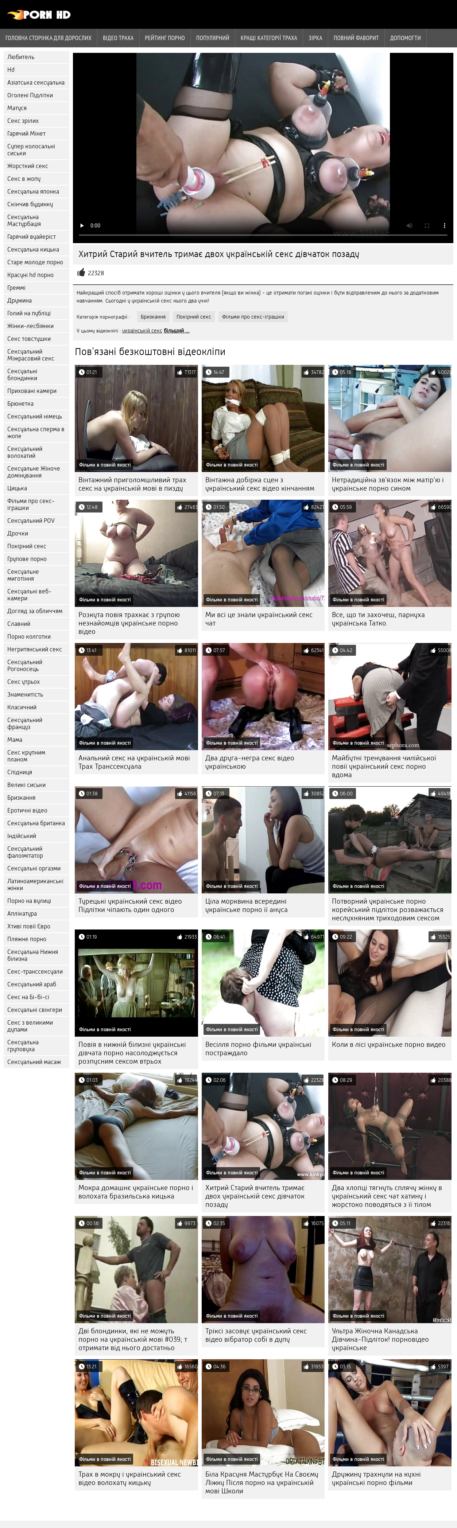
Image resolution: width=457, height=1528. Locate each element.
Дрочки (17, 533)
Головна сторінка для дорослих (48, 38)
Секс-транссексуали (35, 971)
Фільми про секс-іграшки (31, 504)
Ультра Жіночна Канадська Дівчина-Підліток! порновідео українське (380, 1339)
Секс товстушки (29, 338)
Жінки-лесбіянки (30, 326)
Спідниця (19, 772)
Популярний (212, 38)
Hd (11, 69)
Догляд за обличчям (34, 611)
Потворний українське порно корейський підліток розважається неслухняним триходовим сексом (388, 909)
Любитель (20, 57)
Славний (18, 623)
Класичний (21, 707)
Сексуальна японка (33, 191)
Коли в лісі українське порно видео (389, 1044)
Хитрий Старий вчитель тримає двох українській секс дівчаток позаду (255, 1196)
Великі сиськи (26, 784)
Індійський (21, 836)
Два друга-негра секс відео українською (249, 762)
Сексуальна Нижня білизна (32, 955)
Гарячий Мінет (26, 133)
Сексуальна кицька (33, 249)
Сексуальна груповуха (23, 1046)
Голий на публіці (29, 313)
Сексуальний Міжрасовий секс (30, 355)
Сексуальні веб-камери (29, 595)
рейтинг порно (165, 38)
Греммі (16, 287)
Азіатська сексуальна (36, 82)
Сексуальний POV (31, 520)
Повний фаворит (356, 38)
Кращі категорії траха (269, 38)
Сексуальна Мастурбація (24, 220)
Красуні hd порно (30, 275)
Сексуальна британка (36, 823)
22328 (96, 273)
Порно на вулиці (29, 900)
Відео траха (118, 38)
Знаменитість (25, 694)
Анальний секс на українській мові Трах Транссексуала (134, 762)
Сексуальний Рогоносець (24, 666)
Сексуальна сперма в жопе (36, 433)
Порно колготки (29, 636)
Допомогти (405, 38)
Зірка (315, 38)
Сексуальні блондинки (22, 375)
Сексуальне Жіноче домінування (33, 472)
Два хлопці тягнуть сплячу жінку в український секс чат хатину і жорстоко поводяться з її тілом (387, 1196)
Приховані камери (32, 390)
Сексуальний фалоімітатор (25, 852)
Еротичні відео (27, 810)
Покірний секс (26, 546)
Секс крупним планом (26, 756)
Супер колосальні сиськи (31, 150)
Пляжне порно (26, 939)
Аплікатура (22, 913)
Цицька (17, 488)
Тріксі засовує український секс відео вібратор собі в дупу (256, 1335)
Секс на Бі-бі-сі (28, 997)
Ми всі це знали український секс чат (259, 619)
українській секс (142, 330)
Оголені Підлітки (30, 95)
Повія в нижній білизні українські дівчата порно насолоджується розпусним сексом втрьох (132, 1052)
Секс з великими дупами (30, 1026)
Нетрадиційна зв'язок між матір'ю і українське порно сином (388, 484)
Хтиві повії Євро (28, 926)
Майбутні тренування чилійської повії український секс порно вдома (384, 766)
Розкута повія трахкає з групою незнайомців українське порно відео (129, 623)
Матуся (17, 108)
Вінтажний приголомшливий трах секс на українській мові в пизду (132, 484)
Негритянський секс (34, 649)
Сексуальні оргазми (34, 868)
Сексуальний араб (31, 984)
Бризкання (21, 797)
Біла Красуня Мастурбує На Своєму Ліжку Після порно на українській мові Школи (261, 1482)
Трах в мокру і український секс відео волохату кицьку (129, 1478)
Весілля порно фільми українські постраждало (258, 1048)
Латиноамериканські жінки (35, 885)
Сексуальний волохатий (24, 452)
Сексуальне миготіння (23, 575)
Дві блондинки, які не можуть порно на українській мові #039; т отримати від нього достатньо (132, 1339)
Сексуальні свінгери (34, 1009)
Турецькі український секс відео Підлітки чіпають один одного (130, 905)
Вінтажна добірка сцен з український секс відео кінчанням (259, 484)
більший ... (177, 330)
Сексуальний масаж (34, 1062)
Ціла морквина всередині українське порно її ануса (246, 905)
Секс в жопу (23, 178)
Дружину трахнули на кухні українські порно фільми (376, 1478)
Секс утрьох (23, 681)
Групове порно (27, 559)
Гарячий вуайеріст (31, 236)
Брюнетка (20, 403)
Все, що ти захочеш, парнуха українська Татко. (378, 619)
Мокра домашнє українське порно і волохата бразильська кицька (135, 1192)
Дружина (19, 300)
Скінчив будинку (30, 204)
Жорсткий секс (27, 166)
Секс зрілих (23, 120)
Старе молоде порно (35, 262)
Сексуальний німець (34, 416)
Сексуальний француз (24, 723)
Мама (14, 739)
